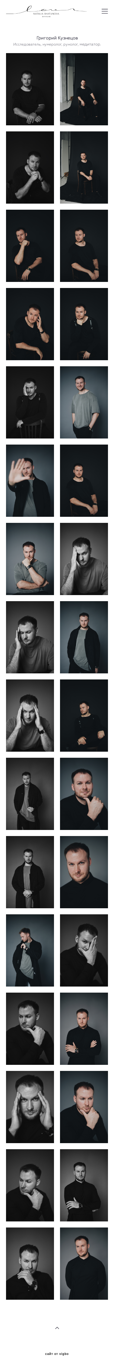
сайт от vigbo (57, 1354)
